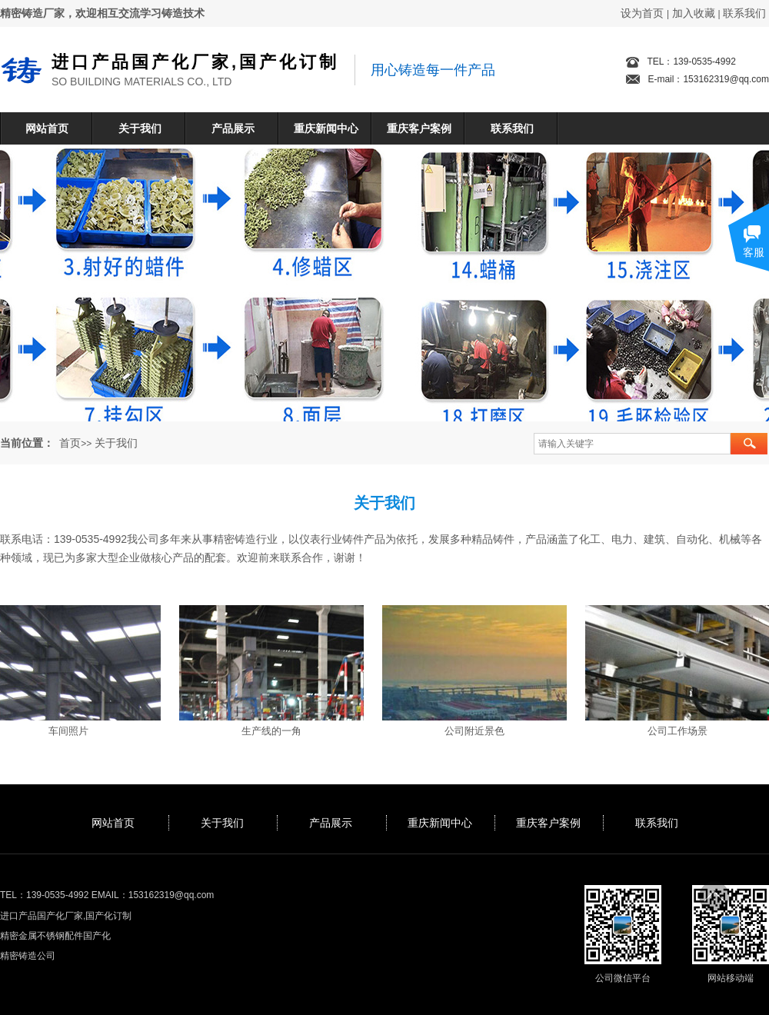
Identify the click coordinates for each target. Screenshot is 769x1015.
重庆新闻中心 (326, 128)
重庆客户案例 (419, 128)
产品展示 (233, 128)
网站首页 (46, 128)
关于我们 (139, 128)
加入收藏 (693, 13)
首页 (70, 443)
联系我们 (744, 13)
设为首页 (642, 13)
